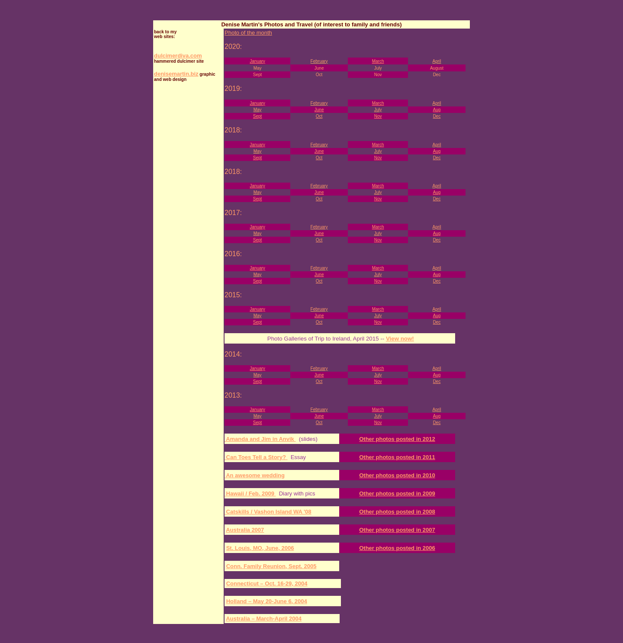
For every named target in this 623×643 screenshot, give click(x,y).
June (319, 109)
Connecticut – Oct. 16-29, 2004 (267, 583)
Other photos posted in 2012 (397, 439)
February (319, 61)
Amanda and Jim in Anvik (260, 439)
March (378, 61)
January (257, 61)
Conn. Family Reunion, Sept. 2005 (271, 566)
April (437, 61)
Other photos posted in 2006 (397, 548)
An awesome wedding (255, 475)
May (258, 109)
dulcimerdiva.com (178, 55)
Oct (319, 116)
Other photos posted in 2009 (397, 493)
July (378, 109)
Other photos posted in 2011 (397, 457)
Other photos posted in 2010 (397, 475)
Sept (257, 116)
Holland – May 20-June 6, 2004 (266, 601)
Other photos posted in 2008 (397, 511)
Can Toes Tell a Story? (256, 457)
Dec (437, 116)
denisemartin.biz (176, 74)
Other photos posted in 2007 (397, 530)
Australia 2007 (245, 530)
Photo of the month (248, 32)
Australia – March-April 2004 (264, 618)
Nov (378, 116)
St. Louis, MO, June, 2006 (260, 548)
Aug (437, 109)
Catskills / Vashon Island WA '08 (268, 511)
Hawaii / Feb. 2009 (250, 493)
